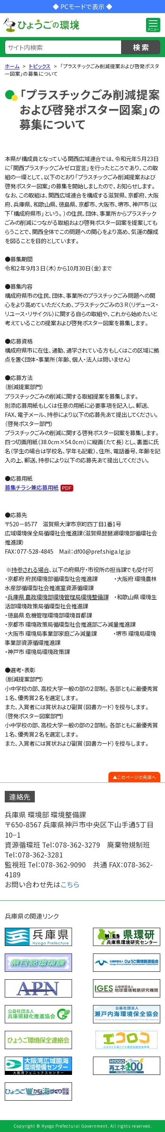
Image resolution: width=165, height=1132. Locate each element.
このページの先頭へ (136, 777)
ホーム (12, 66)
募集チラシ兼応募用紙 (32, 487)
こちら (70, 884)
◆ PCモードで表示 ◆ (82, 6)
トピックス (40, 66)
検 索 (141, 47)
